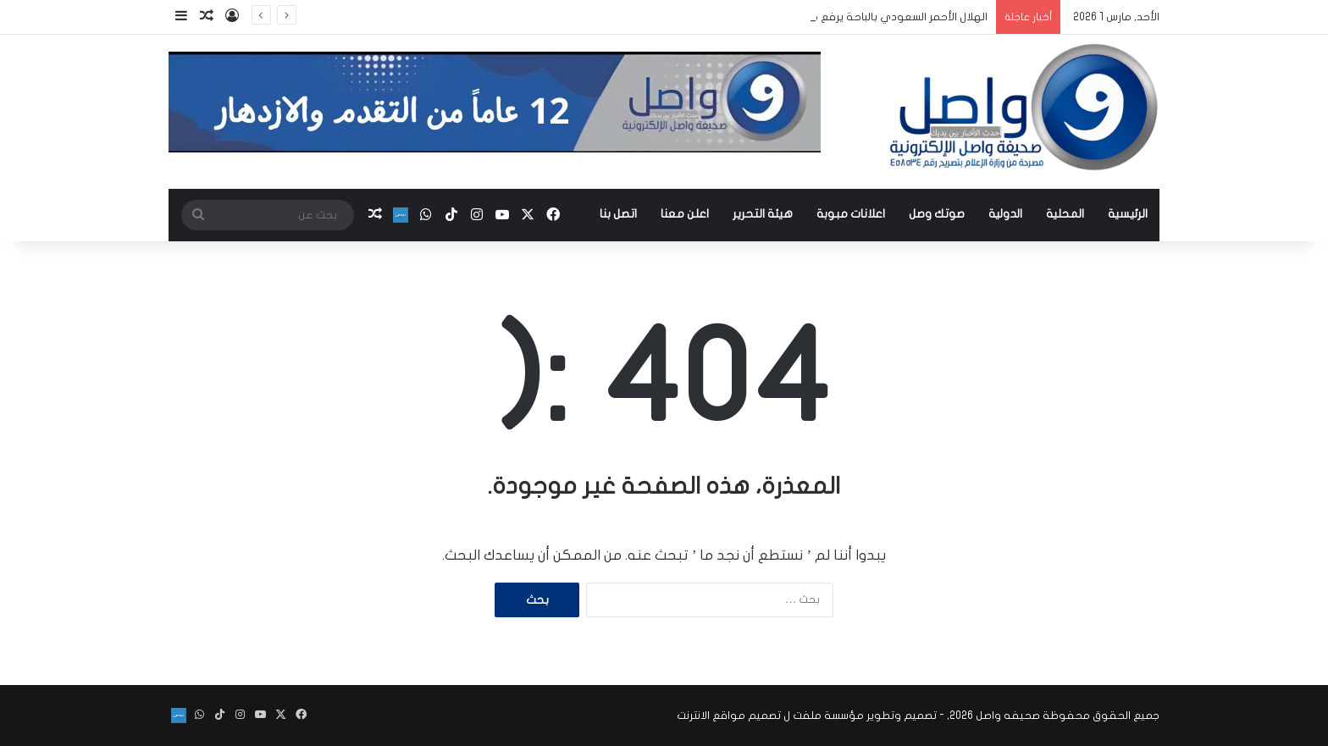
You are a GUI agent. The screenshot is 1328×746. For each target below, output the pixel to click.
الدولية (1005, 213)
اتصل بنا (618, 213)
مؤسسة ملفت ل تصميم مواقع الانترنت (770, 715)
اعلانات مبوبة (850, 213)
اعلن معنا (685, 213)
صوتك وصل (937, 213)
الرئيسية (1128, 213)
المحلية (1065, 213)
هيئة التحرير (763, 213)
